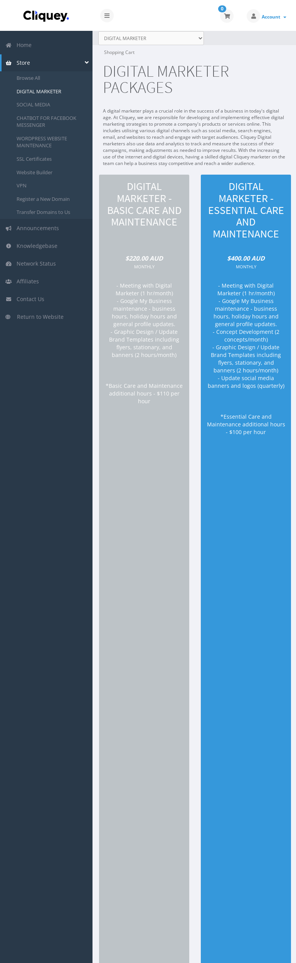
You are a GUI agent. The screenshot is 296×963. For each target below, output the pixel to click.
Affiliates (22, 281)
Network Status (30, 263)
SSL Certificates (34, 158)
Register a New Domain (43, 198)
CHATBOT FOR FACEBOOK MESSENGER (46, 121)
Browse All (28, 77)
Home (18, 45)
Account (274, 16)
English (257, 951)
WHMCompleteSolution (207, 913)
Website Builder (34, 172)
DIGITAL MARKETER (39, 91)
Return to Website (34, 316)
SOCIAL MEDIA (33, 104)
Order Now (144, 481)
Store (17, 62)
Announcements (32, 228)
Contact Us (24, 299)
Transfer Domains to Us (43, 212)
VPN (22, 185)
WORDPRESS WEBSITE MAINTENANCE (42, 142)
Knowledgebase (31, 245)
